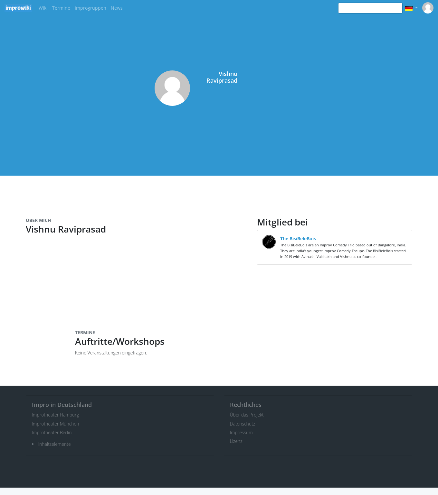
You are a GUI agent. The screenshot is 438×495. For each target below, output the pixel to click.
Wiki (43, 8)
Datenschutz (242, 424)
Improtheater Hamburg (55, 415)
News (117, 8)
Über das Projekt (247, 415)
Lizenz (236, 441)
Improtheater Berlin (52, 432)
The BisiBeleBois (298, 238)
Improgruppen (90, 8)
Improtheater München (55, 424)
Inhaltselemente (54, 444)
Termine (61, 8)
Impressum (241, 432)
